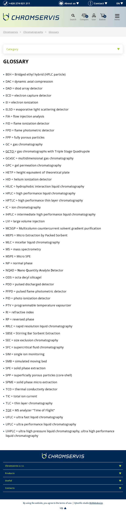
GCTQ (10, 151)
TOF (8, 410)
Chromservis (10, 32)
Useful (63, 480)
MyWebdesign (96, 503)
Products (63, 473)
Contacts (63, 488)
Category (63, 49)
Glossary (54, 32)
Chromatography (33, 32)
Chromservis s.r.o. (63, 465)
